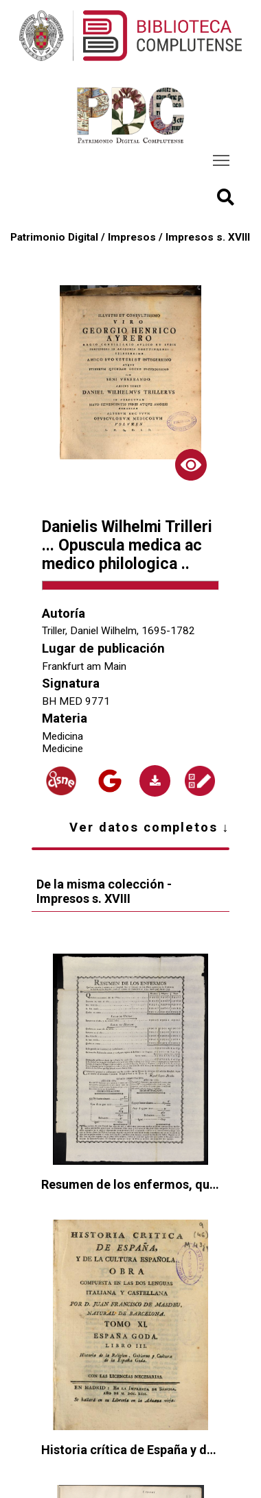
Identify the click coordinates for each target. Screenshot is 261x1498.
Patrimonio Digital (54, 237)
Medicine (62, 748)
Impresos (132, 237)
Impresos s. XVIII (208, 237)
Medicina (62, 736)
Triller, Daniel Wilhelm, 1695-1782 (118, 631)
